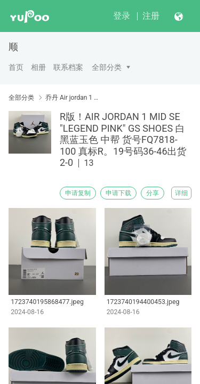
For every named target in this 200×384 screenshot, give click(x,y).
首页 (16, 67)
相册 (38, 67)
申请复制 (78, 193)
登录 (121, 16)
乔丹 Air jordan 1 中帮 (73, 97)
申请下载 (118, 193)
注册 (150, 16)
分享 (152, 193)
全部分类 (107, 67)
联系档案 (68, 67)
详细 (181, 193)
